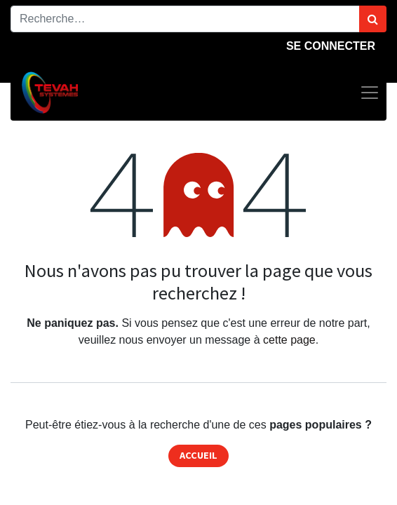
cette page (289, 340)
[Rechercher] (372, 19)
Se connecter (330, 46)
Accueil (198, 455)
